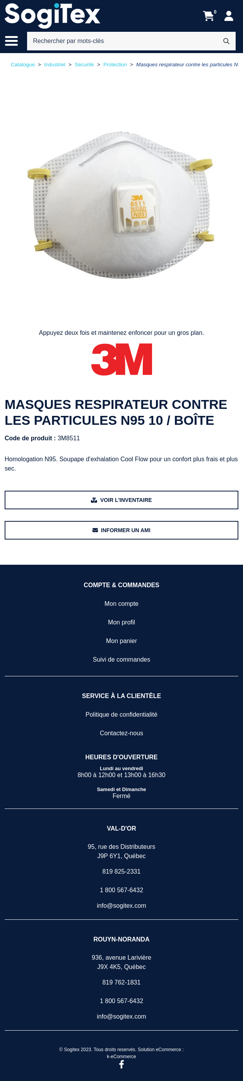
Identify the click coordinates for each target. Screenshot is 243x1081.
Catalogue (23, 64)
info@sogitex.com (121, 905)
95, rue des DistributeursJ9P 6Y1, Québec (121, 851)
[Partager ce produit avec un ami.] (121, 530)
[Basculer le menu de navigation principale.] (15, 41)
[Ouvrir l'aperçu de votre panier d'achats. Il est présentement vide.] (208, 16)
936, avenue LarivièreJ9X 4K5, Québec (121, 962)
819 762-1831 (122, 982)
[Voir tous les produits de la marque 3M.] (121, 359)
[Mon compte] (228, 16)
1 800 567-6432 (121, 890)
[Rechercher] (226, 41)
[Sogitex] (52, 16)
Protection (115, 64)
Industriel (54, 64)
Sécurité (84, 64)
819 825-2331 (122, 871)
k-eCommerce (121, 1056)
